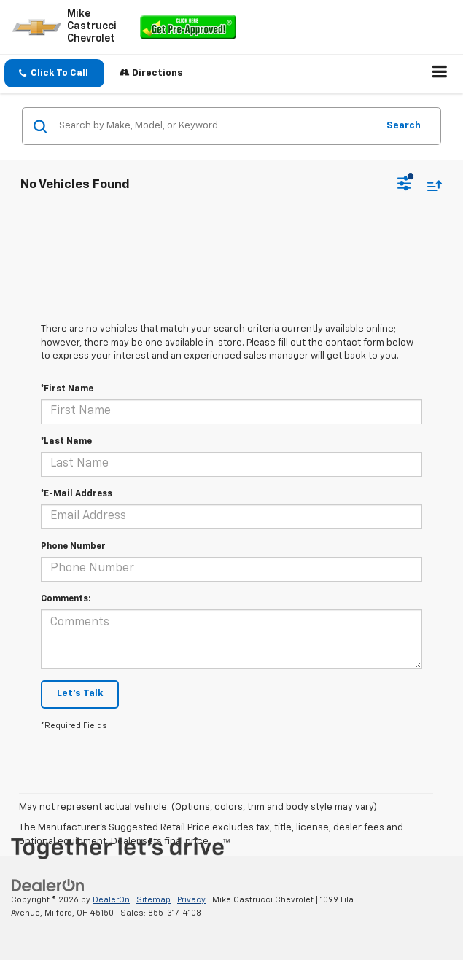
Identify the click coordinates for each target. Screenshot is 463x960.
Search (403, 125)
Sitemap (153, 900)
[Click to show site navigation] (440, 74)
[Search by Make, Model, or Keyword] (216, 126)
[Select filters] (404, 185)
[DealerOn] (48, 885)
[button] (54, 73)
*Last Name (66, 441)
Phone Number (73, 546)
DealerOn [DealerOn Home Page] (111, 900)
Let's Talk (80, 693)
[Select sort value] (431, 185)
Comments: (65, 599)
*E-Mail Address (76, 494)
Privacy (191, 900)
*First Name (67, 389)
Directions (151, 72)
